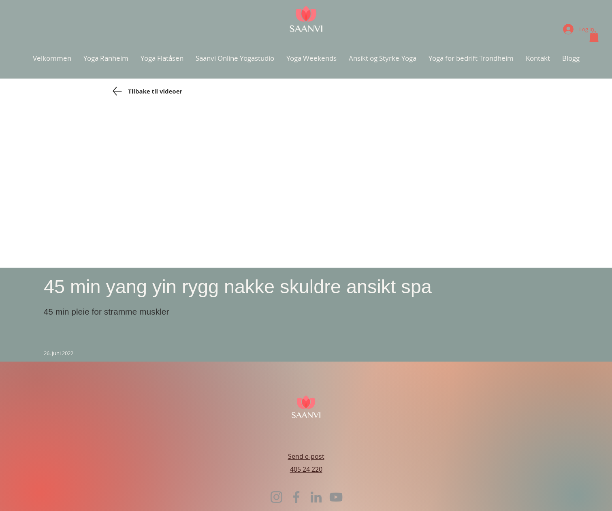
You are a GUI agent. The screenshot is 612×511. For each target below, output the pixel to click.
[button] (594, 36)
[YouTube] (336, 497)
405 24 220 (306, 469)
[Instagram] (276, 497)
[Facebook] (296, 497)
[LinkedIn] (316, 497)
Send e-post (306, 456)
